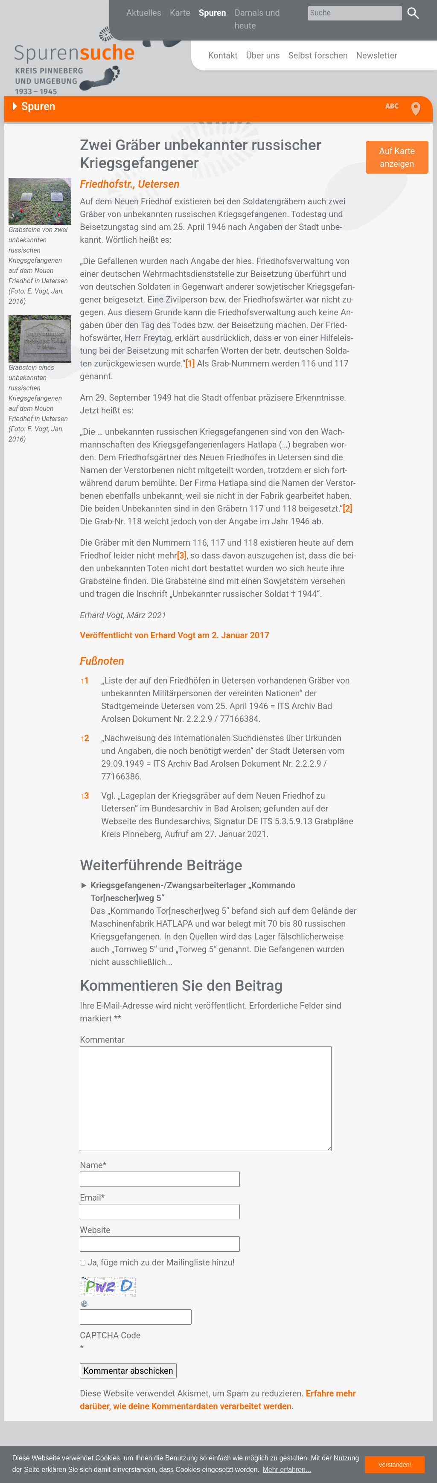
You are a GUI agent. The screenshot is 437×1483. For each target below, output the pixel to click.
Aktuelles (143, 13)
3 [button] (84, 796)
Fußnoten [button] (102, 661)
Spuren (212, 13)
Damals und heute (257, 19)
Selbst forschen (318, 55)
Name (93, 1165)
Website (95, 1230)
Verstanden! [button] (395, 1464)
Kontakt (223, 55)
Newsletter (376, 55)
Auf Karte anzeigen (397, 157)
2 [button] (84, 738)
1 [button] (84, 680)
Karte (180, 13)
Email (92, 1197)
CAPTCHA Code (110, 1335)
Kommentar (102, 1040)
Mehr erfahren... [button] (286, 1469)
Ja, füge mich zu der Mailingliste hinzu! (157, 1262)
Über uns (263, 55)
